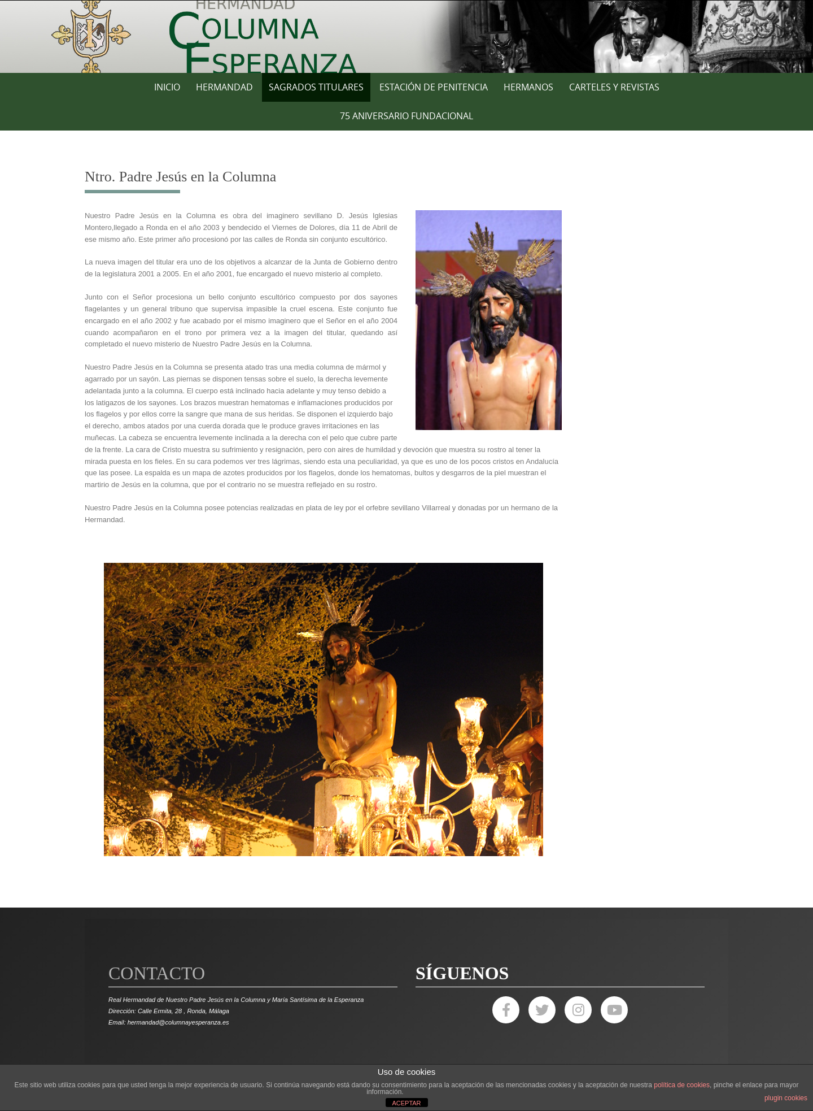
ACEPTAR (406, 1103)
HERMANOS (528, 87)
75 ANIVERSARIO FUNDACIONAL (406, 116)
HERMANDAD (224, 87)
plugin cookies (785, 1098)
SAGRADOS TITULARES (316, 87)
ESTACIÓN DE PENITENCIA (433, 87)
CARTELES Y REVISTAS (614, 87)
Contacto (156, 973)
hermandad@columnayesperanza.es (178, 1022)
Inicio (167, 87)
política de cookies (682, 1085)
